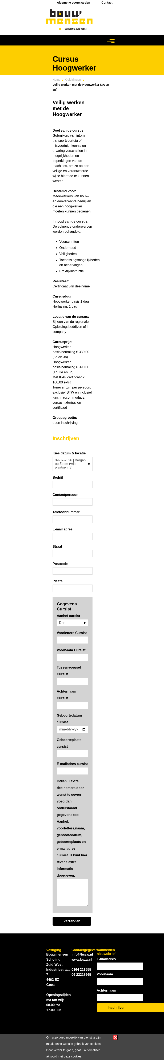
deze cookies (72, 1056)
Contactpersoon (65, 495)
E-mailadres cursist (72, 764)
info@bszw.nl (82, 954)
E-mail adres (63, 529)
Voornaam (105, 974)
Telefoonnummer (66, 512)
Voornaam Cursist (71, 650)
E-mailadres (106, 959)
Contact (107, 2)
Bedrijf (58, 477)
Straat (57, 546)
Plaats (57, 581)
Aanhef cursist (68, 616)
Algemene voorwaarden (73, 2)
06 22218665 (81, 974)
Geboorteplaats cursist (69, 743)
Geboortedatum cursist (69, 719)
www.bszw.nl (81, 959)
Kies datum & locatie (69, 453)
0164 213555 (81, 969)
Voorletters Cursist (72, 633)
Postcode (60, 564)
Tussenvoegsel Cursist (69, 671)
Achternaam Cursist (66, 695)
